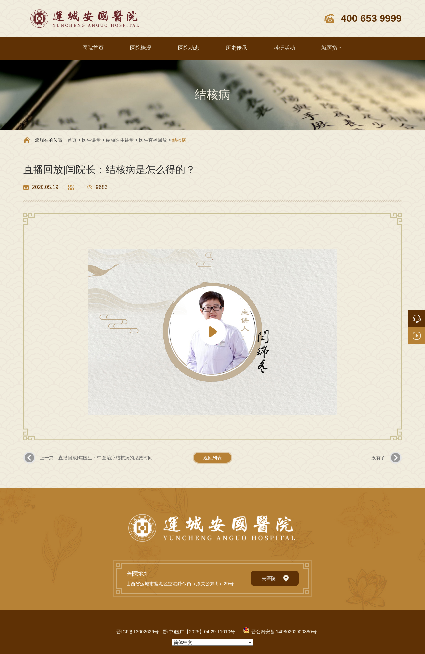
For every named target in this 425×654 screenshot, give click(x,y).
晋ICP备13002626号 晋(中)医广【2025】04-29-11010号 (175, 631)
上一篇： (96, 457)
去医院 (275, 578)
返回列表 (212, 457)
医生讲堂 (91, 140)
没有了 (378, 457)
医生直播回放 (153, 140)
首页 (72, 140)
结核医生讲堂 (120, 140)
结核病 (179, 140)
